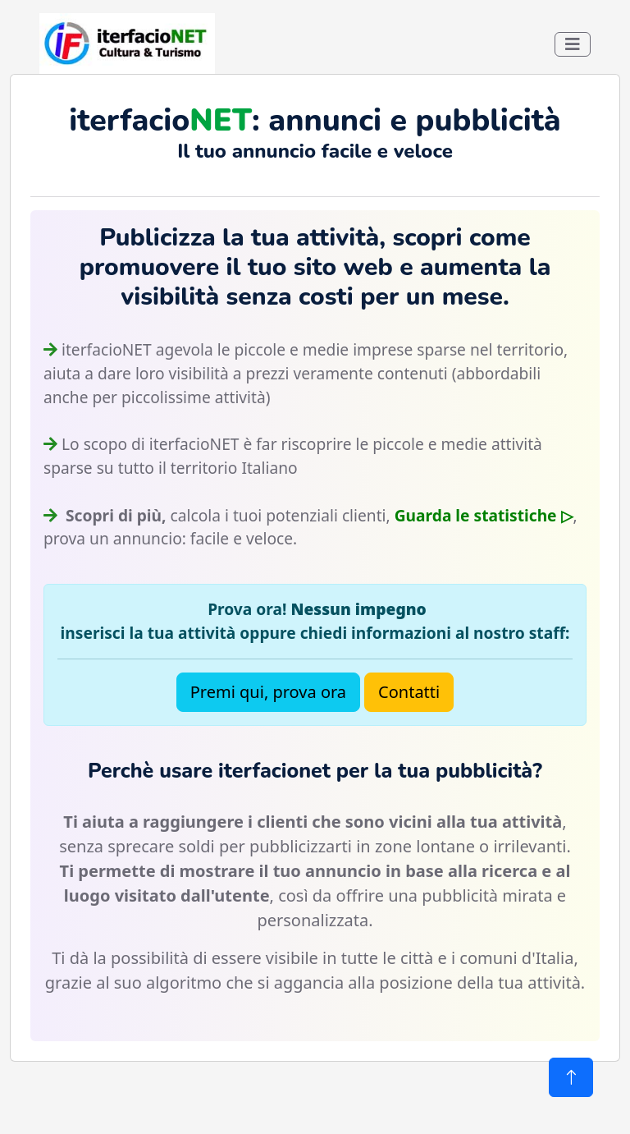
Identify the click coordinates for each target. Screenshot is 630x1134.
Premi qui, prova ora (268, 692)
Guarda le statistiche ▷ (484, 515)
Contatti (409, 692)
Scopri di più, (114, 515)
